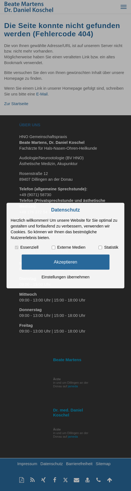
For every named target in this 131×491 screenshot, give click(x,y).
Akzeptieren (65, 261)
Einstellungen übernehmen (65, 277)
